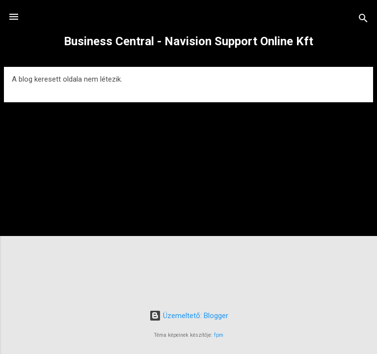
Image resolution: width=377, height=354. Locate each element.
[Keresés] (363, 20)
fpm (218, 335)
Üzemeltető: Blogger (188, 315)
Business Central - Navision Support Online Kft (188, 41)
